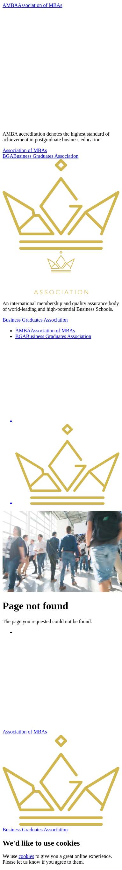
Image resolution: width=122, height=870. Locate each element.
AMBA (23, 330)
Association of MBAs (25, 150)
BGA (20, 336)
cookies (26, 856)
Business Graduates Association (35, 320)
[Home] (61, 425)
